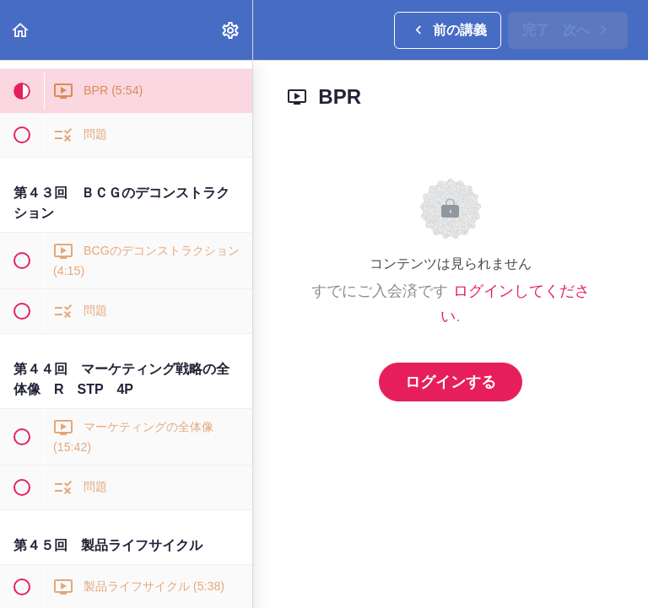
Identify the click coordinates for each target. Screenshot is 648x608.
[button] (21, 30)
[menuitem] (231, 30)
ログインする (450, 382)
